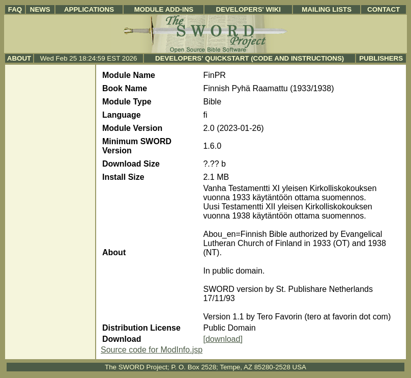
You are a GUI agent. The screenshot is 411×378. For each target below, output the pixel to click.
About (19, 58)
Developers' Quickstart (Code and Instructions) (249, 58)
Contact (383, 9)
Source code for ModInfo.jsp (151, 349)
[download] (222, 339)
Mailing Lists (326, 9)
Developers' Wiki (248, 9)
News (40, 9)
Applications (89, 9)
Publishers (381, 58)
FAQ (15, 9)
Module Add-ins (164, 9)
